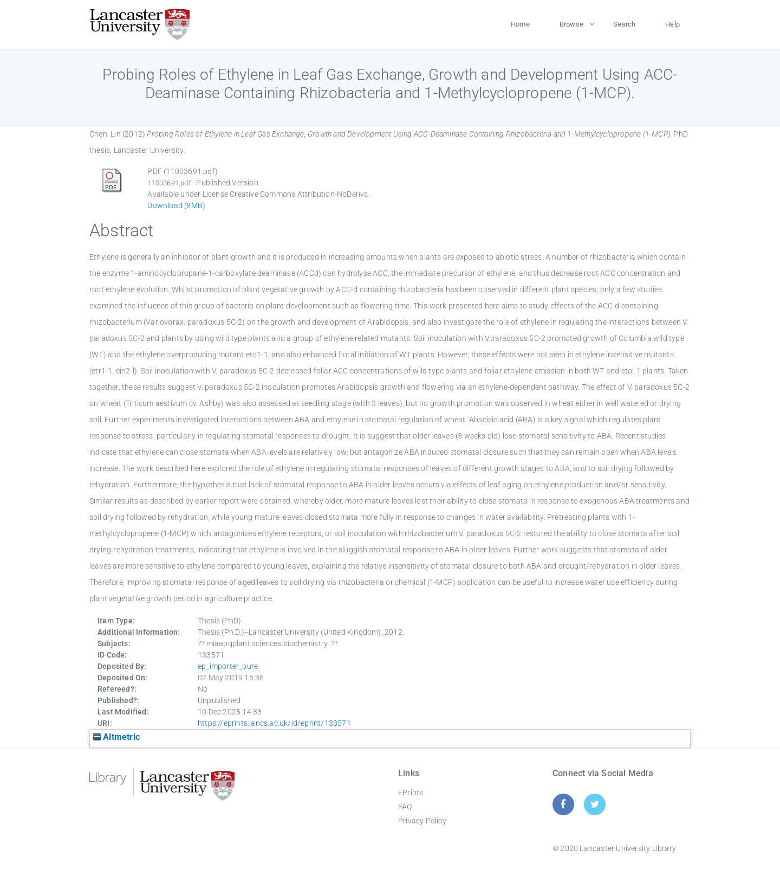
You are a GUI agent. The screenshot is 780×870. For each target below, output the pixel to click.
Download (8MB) (176, 205)
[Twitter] (595, 804)
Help (672, 24)
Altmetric (116, 737)
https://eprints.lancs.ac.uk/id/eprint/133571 (274, 723)
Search (624, 24)
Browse (571, 24)
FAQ (405, 806)
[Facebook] (563, 804)
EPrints (410, 792)
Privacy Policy (422, 820)
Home (520, 24)
